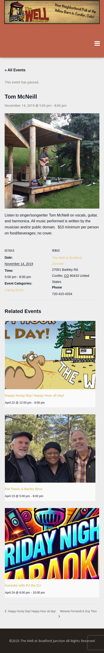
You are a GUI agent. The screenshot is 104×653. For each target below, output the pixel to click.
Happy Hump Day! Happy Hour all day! (34, 395)
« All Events (15, 70)
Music (19, 290)
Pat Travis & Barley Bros (24, 489)
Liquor (9, 290)
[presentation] (50, 355)
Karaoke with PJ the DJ (23, 585)
